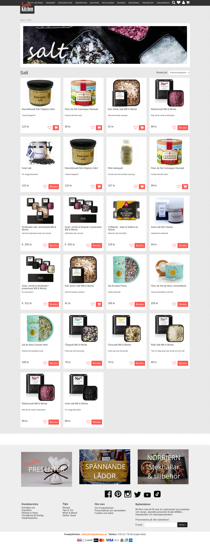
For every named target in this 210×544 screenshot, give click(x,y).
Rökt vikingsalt (115, 168)
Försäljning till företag (33, 515)
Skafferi (94, 3)
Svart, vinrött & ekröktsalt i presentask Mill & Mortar (35, 287)
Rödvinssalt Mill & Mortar (163, 109)
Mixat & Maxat (70, 513)
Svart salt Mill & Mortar (76, 403)
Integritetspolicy (30, 518)
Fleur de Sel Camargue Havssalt (81, 109)
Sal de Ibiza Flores (117, 286)
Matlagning (108, 3)
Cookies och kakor (104, 513)
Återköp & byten (30, 513)
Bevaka (183, 127)
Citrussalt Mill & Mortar (119, 345)
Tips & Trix (68, 510)
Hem (22, 20)
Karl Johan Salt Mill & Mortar (122, 109)
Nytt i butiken (35, 3)
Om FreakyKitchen (104, 508)
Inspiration (81, 3)
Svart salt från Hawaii (162, 227)
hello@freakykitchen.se (94, 534)
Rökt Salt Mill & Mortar (162, 345)
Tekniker (50, 3)
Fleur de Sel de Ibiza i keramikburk (168, 286)
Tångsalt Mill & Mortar (76, 345)
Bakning (121, 3)
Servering (133, 3)
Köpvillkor (27, 510)
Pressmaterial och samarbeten (110, 510)
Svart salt (26, 168)
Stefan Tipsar (69, 515)
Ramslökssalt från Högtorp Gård (38, 109)
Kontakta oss (28, 507)
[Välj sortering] (179, 72)
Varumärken (163, 3)
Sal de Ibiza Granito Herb (35, 345)
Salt (29, 20)
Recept (66, 507)
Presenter (148, 3)
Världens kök (65, 3)
